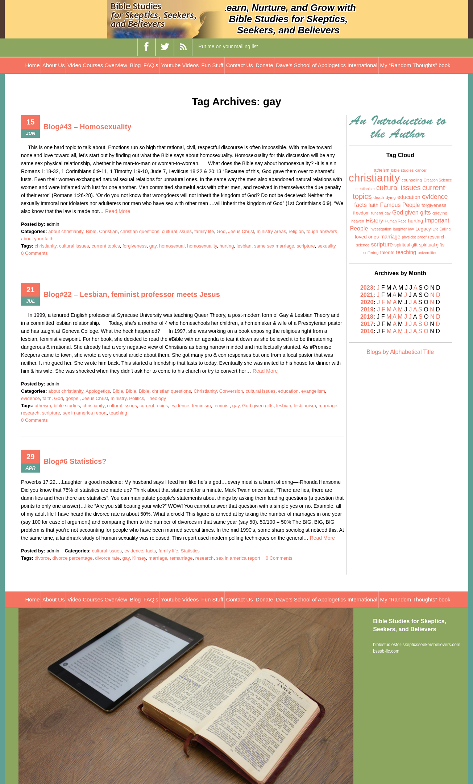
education (288, 391)
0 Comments (34, 253)
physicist (409, 237)
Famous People (400, 205)
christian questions (139, 231)
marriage (328, 405)
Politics (136, 398)
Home (32, 65)
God (221, 231)
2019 (367, 309)
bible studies (67, 405)
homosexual (171, 246)
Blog (135, 65)
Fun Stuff (213, 65)
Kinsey (139, 558)
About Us (53, 65)
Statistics (190, 551)
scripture (306, 246)
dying (391, 197)
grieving (439, 213)
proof (422, 237)
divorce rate (107, 558)
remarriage (181, 558)
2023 (366, 288)
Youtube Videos (180, 65)
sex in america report (85, 413)
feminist (221, 405)
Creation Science (438, 180)
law (411, 229)
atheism (42, 405)
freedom (361, 213)
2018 (366, 317)
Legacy (423, 229)
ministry (118, 398)
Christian (108, 231)
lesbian (244, 246)
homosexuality (202, 246)
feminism (201, 405)
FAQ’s (151, 65)
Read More (117, 211)
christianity (45, 246)
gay (153, 246)
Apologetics (98, 391)
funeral (377, 213)
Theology (156, 398)
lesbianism (305, 405)
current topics (106, 246)
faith (46, 398)
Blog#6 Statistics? (74, 461)
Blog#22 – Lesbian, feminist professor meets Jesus (131, 294)
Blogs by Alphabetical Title (400, 352)
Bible (91, 231)
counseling (412, 180)
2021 (366, 295)
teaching (118, 413)
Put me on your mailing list (228, 46)
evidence (30, 398)
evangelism (313, 391)
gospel (72, 398)
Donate (264, 65)
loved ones (367, 237)
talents (387, 252)
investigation (380, 229)
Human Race (395, 221)
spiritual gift (406, 245)
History (374, 220)
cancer (421, 170)
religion (296, 231)
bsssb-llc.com (386, 651)
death (378, 197)
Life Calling (441, 229)
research (30, 413)
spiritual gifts (431, 245)
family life (204, 231)
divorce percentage (73, 558)
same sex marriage (274, 246)
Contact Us (239, 65)
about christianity (65, 231)
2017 (367, 324)
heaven (357, 221)
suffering (370, 252)
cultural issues (177, 231)
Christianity (205, 391)
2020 (367, 302)
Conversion (231, 391)
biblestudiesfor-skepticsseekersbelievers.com (416, 644)
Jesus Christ (241, 231)
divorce (42, 558)
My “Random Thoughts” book (415, 65)
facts (151, 551)
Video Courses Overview (97, 65)
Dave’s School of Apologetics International (326, 65)
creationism (365, 189)
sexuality (327, 246)
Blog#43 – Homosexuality (87, 127)
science (362, 245)
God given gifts (258, 405)
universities (427, 252)
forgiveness (134, 246)
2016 (367, 331)
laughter (400, 229)
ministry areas (271, 231)
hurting (227, 246)
